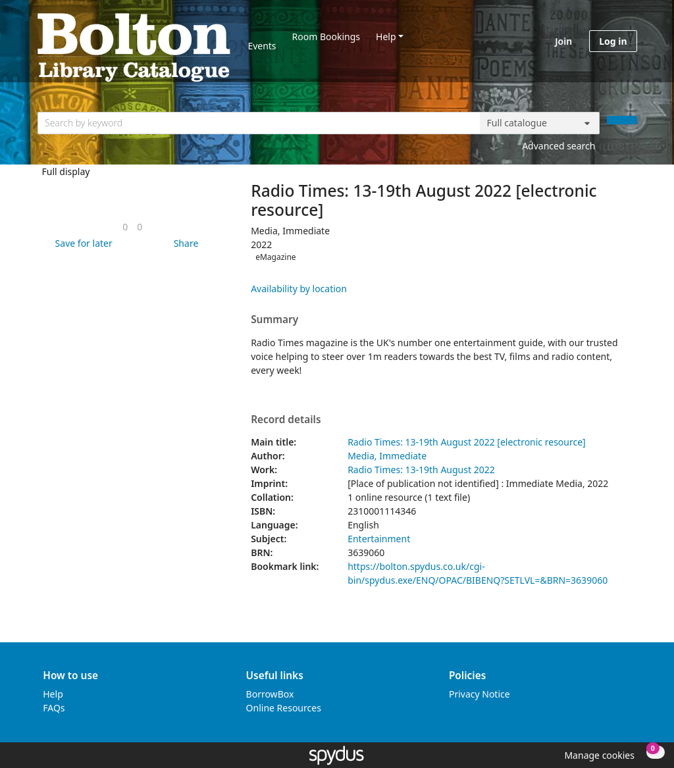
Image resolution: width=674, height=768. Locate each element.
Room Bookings (326, 36)
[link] (125, 226)
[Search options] (540, 123)
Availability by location (299, 288)
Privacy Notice (479, 694)
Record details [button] (286, 420)
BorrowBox (270, 694)
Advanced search (558, 146)
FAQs (54, 708)
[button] (82, 243)
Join (563, 41)
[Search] (622, 120)
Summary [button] (274, 320)
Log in (613, 41)
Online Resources (283, 708)
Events (261, 45)
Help (386, 36)
